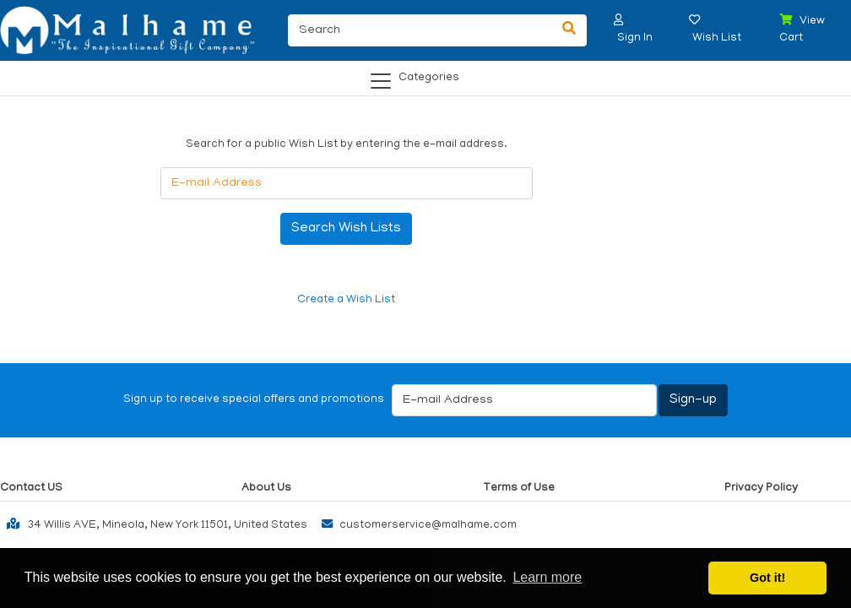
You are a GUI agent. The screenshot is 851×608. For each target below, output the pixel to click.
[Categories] (420, 75)
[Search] (420, 30)
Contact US (31, 488)
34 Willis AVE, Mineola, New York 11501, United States (153, 523)
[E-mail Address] (346, 183)
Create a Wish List (346, 300)
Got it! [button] (767, 577)
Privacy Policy (761, 488)
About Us (266, 488)
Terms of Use (519, 488)
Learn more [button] (547, 577)
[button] (619, 19)
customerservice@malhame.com (415, 525)
